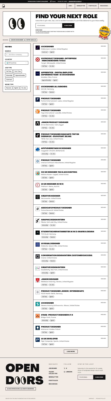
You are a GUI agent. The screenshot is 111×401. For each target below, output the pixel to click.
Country (8, 59)
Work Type (9, 84)
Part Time (17, 71)
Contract (9, 79)
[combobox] (16, 63)
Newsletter (81, 6)
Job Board (53, 368)
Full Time (8, 71)
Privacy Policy (100, 398)
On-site (23, 88)
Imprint (91, 398)
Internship (9, 75)
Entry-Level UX (31, 40)
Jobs (71, 6)
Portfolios (93, 6)
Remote (8, 88)
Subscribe (68, 25)
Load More (71, 351)
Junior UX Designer (17, 40)
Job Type (8, 68)
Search (8, 51)
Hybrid (16, 88)
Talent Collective (53, 372)
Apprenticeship (20, 75)
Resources (104, 6)
